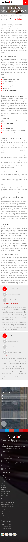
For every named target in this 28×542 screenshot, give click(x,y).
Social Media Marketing (7, 512)
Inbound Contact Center (8, 504)
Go (4, 424)
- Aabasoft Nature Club (8, 528)
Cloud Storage (5, 508)
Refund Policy (5, 495)
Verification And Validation (17, 15)
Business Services (7, 15)
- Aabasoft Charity (7, 526)
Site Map (4, 489)
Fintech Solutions (6, 517)
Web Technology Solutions (8, 502)
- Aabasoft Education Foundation (10, 530)
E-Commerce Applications (8, 516)
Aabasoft (4, 476)
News (3, 483)
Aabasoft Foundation (7, 524)
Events (3, 485)
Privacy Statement (6, 491)
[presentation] (11, 405)
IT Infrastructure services (7, 510)
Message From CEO (7, 480)
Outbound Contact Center (8, 506)
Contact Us (4, 487)
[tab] (14, 289)
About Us (4, 478)
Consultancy (5, 514)
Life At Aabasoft (6, 481)
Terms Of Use (5, 493)
